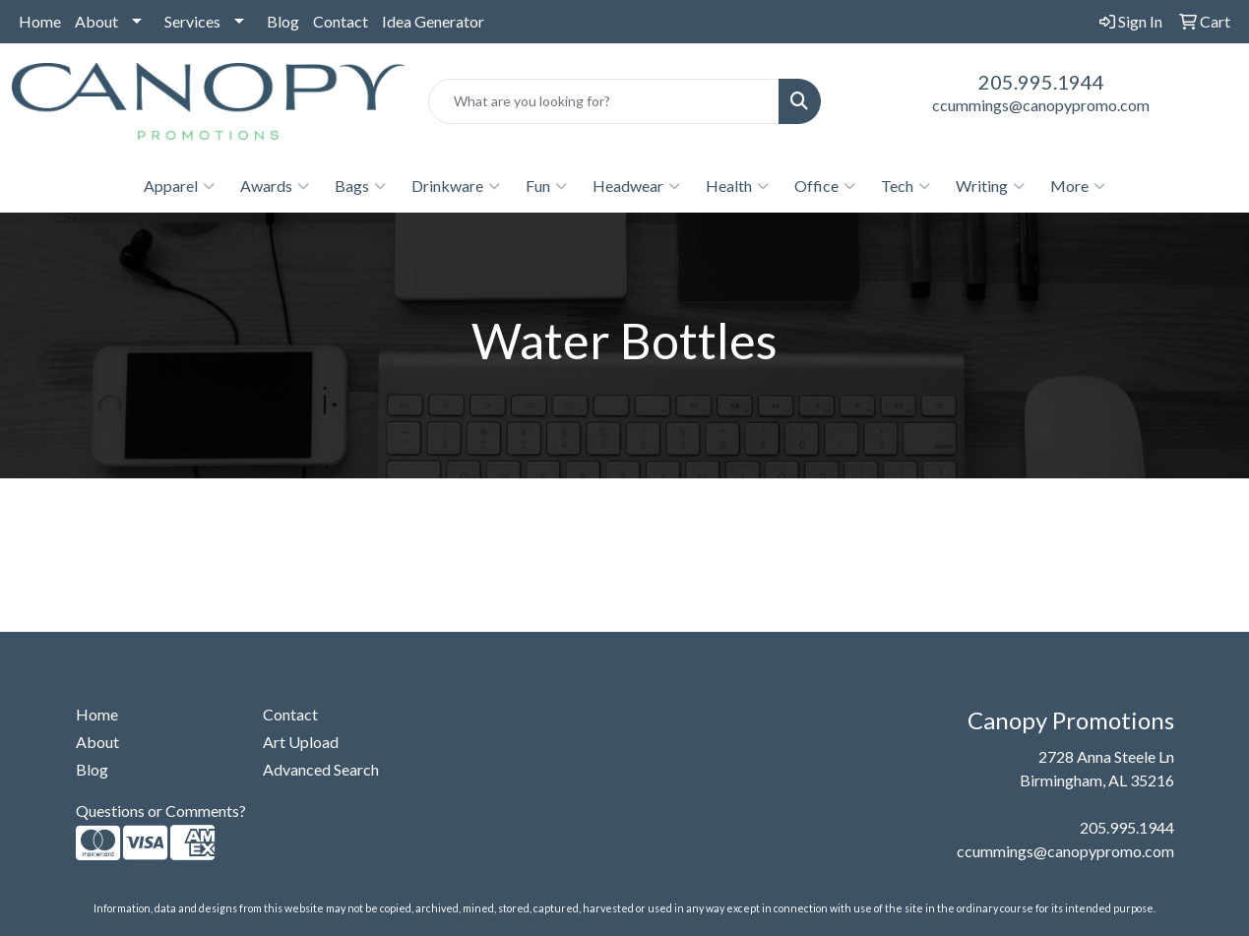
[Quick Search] (604, 101)
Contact (340, 21)
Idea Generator (433, 21)
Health (737, 186)
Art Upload (301, 741)
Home (40, 21)
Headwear (636, 186)
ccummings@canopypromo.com (1041, 104)
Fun (546, 186)
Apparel (179, 186)
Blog (283, 21)
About (96, 21)
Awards (274, 186)
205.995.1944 (1041, 82)
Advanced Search (321, 769)
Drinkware (455, 186)
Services (192, 21)
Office (824, 186)
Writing (990, 186)
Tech (905, 186)
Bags (360, 186)
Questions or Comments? (161, 810)
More (1077, 186)
